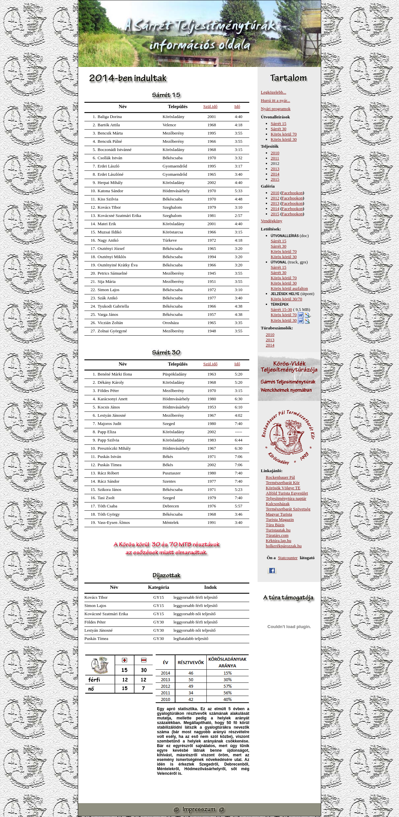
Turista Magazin (280, 519)
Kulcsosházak (278, 503)
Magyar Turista (279, 514)
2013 (275, 168)
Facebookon (292, 192)
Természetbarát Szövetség (288, 508)
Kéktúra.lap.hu (278, 540)
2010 (275, 152)
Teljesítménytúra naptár (286, 498)
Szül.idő (210, 106)
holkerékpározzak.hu (284, 545)
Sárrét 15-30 (281, 309)
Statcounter (287, 557)
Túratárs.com (277, 535)
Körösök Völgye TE (283, 487)
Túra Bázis (275, 524)
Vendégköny (271, 220)
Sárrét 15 (278, 123)
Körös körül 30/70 (286, 298)
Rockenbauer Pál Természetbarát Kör (283, 480)
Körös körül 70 (284, 134)
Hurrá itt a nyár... (275, 100)
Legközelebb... (273, 92)
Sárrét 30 (278, 128)
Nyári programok (276, 108)
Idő (237, 106)
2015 (275, 179)
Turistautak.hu (278, 530)
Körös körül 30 (284, 139)
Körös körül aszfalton (289, 288)
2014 (275, 173)
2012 (275, 198)
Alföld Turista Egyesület (287, 493)
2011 (275, 158)
